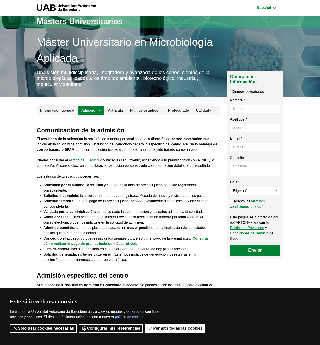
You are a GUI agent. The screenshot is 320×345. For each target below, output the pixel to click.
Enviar (255, 250)
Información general (57, 110)
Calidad (202, 110)
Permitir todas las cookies (175, 328)
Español (270, 7)
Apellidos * (238, 119)
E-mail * (236, 138)
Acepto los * (248, 203)
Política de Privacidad (247, 228)
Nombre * (237, 100)
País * (235, 182)
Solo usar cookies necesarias (43, 328)
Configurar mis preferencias (111, 328)
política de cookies (129, 317)
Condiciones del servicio (249, 233)
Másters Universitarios (79, 21)
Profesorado (178, 110)
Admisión (89, 110)
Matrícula (115, 110)
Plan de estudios (144, 110)
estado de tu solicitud (85, 160)
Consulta (237, 157)
